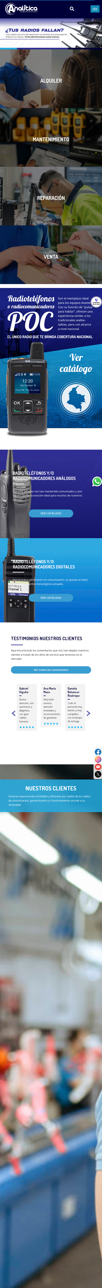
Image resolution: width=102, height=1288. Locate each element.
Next (88, 714)
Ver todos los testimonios (51, 670)
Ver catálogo (51, 513)
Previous (13, 714)
